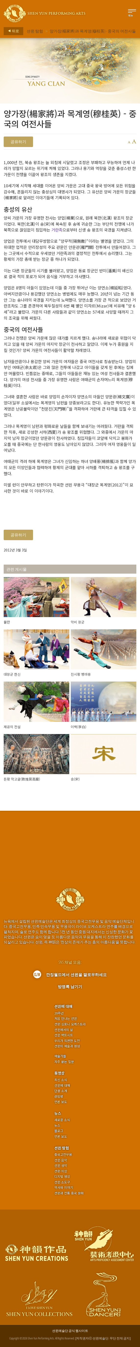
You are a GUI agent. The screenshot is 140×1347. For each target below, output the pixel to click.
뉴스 (57, 1113)
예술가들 (60, 1056)
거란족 (56, 230)
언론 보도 (60, 1102)
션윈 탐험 (35, 31)
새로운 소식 (62, 1120)
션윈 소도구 (62, 1182)
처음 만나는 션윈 (65, 1018)
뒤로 (12, 31)
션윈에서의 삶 (63, 1030)
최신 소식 (60, 1080)
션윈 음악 (60, 1160)
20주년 (59, 1013)
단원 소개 (60, 1091)
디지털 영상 (62, 1176)
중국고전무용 (63, 1154)
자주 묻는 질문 (64, 1062)
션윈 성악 (60, 1165)
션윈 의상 (60, 1171)
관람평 (58, 1096)
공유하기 (18, 141)
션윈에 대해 (63, 1006)
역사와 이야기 (63, 1187)
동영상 (59, 1072)
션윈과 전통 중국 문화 (69, 1193)
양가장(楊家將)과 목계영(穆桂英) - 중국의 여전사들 (93, 31)
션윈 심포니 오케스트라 (70, 1024)
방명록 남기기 (70, 986)
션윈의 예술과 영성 (67, 1046)
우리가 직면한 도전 (67, 1041)
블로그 (58, 1131)
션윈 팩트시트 (63, 1035)
